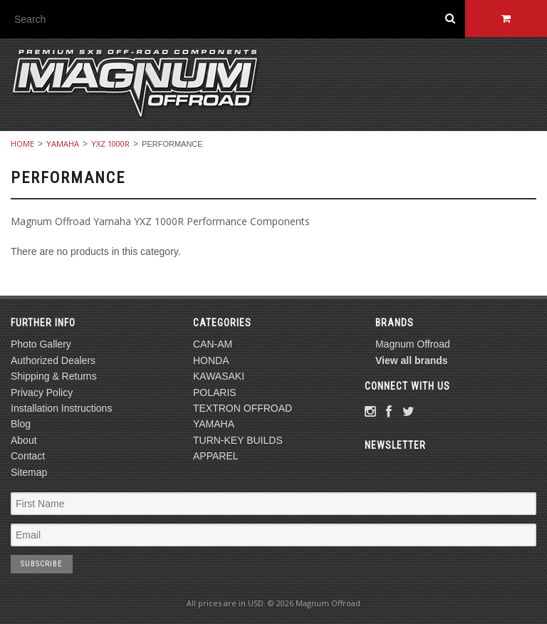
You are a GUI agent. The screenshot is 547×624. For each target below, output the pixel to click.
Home (22, 143)
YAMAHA (62, 143)
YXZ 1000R (110, 143)
